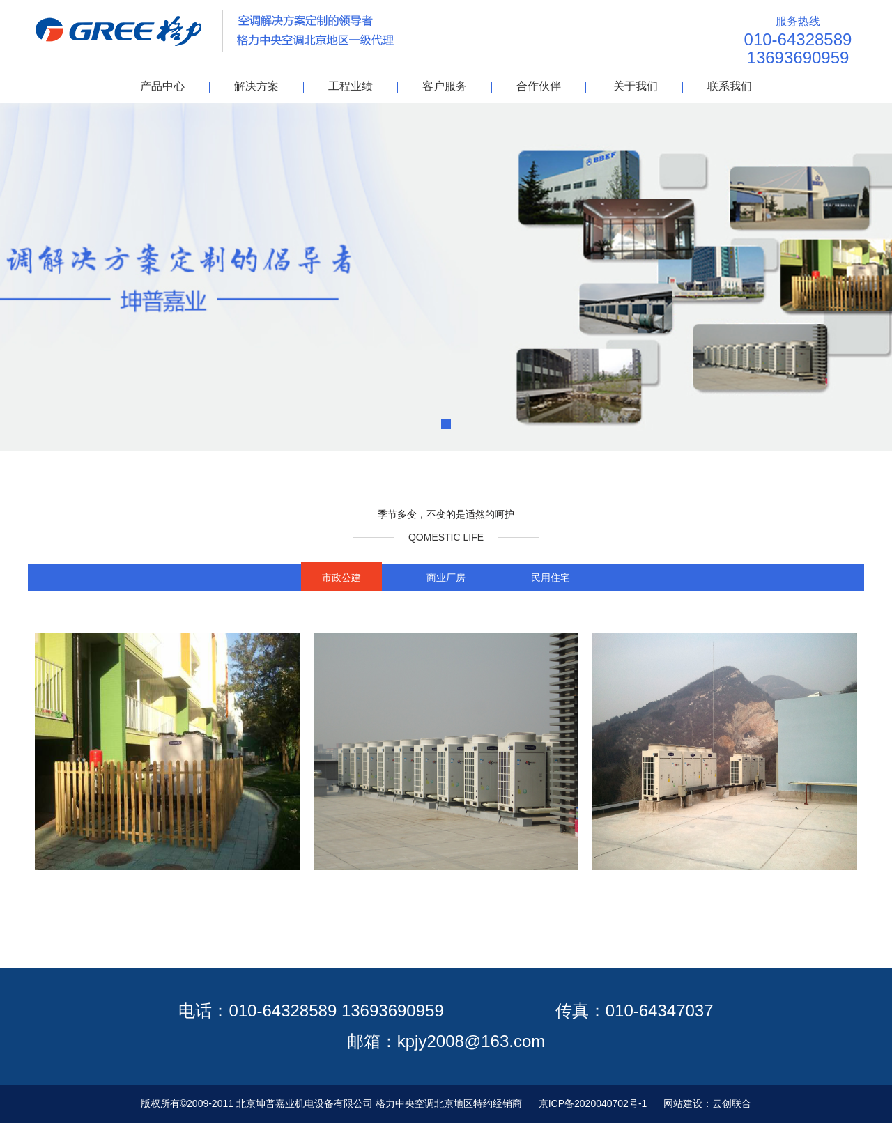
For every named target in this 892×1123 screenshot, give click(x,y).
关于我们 (635, 86)
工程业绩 (350, 86)
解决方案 (256, 86)
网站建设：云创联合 (707, 1103)
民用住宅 (550, 577)
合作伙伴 (538, 86)
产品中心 (162, 86)
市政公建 (341, 577)
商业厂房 (446, 577)
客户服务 (444, 86)
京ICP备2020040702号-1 (593, 1103)
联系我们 (729, 86)
